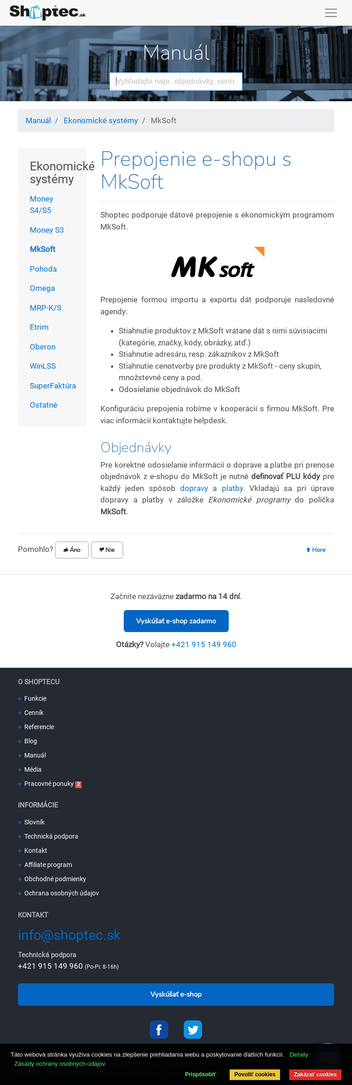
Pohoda (43, 268)
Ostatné (43, 404)
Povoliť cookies (254, 1074)
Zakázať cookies (315, 1074)
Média (30, 769)
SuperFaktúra (53, 385)
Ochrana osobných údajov (58, 893)
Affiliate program (45, 864)
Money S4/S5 (41, 204)
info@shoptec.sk (69, 935)
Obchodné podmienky (52, 879)
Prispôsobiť (200, 1074)
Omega (42, 288)
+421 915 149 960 (203, 644)
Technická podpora (48, 836)
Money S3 (47, 229)
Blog (27, 741)
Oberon (42, 346)
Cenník (31, 712)
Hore (315, 550)
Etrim (39, 327)
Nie (107, 550)
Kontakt (32, 850)
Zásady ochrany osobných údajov (59, 1063)
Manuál (176, 53)
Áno (72, 550)
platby (232, 488)
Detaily (299, 1054)
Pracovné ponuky (46, 783)
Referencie (36, 727)
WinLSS (43, 366)
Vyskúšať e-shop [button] (176, 994)
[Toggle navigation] (331, 13)
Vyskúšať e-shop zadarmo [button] (176, 621)
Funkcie (32, 698)
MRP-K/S (45, 307)
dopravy (194, 488)
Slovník (31, 822)
